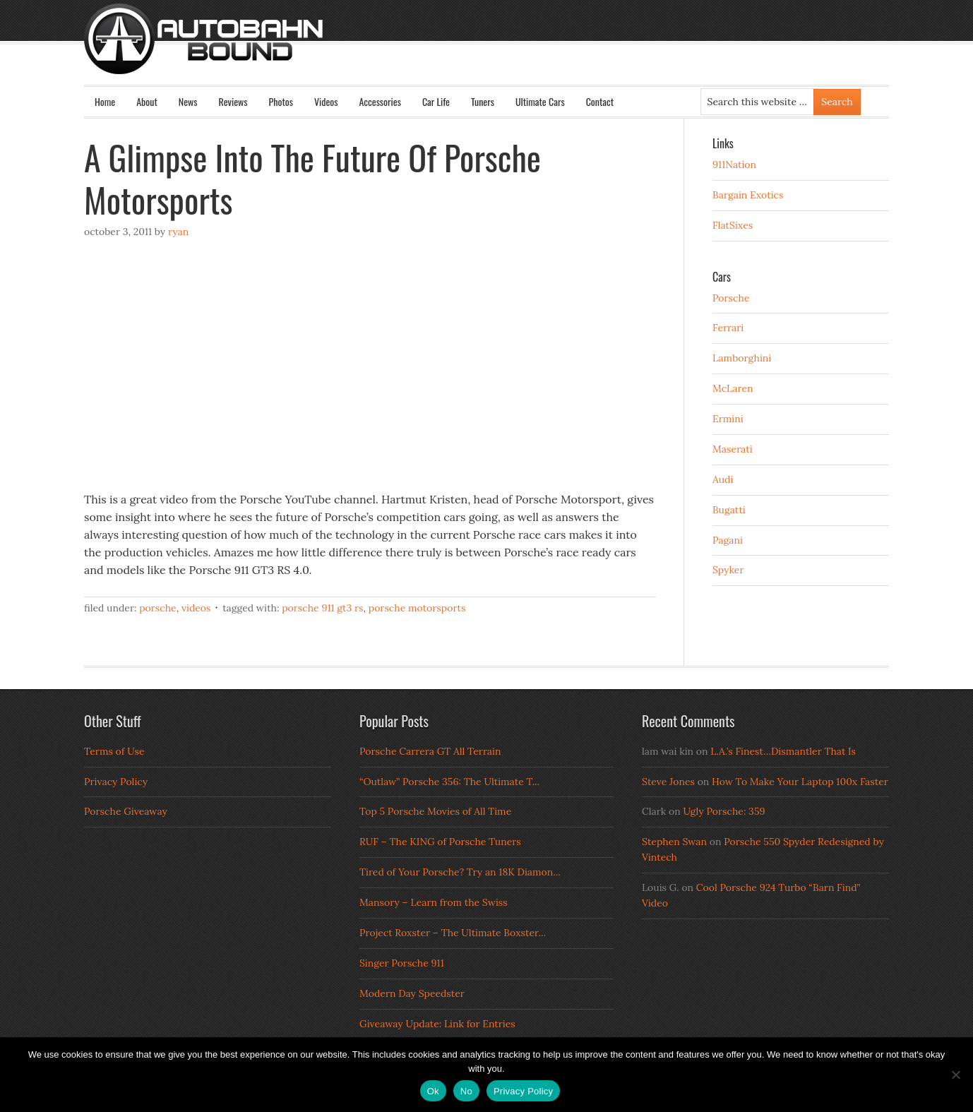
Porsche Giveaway (125, 811)
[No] (955, 1075)
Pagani (727, 540)
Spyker (728, 569)
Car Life (436, 101)
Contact (600, 101)
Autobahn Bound (509, 50)
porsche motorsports (417, 608)
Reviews (233, 101)
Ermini (728, 418)
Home (105, 101)
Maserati (732, 449)
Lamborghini (741, 358)
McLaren (732, 388)
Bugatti (729, 509)
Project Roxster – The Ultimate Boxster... (452, 932)
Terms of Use (114, 751)
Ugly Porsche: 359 (724, 811)
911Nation (734, 164)
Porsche (158, 608)
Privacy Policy (116, 781)
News (188, 101)
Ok (433, 1091)
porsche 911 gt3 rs (322, 608)
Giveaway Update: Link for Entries (437, 1023)
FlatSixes (732, 225)
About (146, 101)
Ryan (178, 231)
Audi (722, 479)
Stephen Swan (674, 841)
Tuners (482, 101)
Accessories (379, 101)
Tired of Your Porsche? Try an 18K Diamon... (460, 872)
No (466, 1091)
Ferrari (728, 327)
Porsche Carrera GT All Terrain (430, 751)
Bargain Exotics (748, 195)
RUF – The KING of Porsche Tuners (440, 841)
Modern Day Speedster (412, 993)
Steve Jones (668, 781)
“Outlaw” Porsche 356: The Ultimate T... (449, 781)
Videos (326, 101)
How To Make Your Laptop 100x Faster (800, 781)
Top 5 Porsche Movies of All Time (435, 811)
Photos (281, 101)
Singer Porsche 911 (401, 963)
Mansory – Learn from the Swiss (433, 902)
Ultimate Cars (540, 101)
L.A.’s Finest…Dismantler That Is (783, 751)
